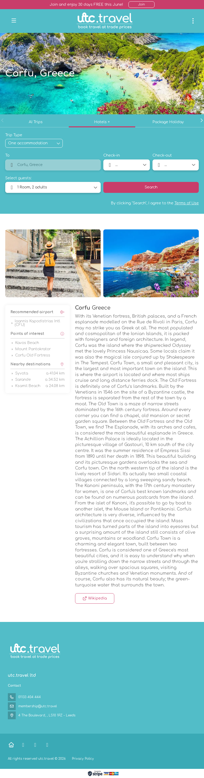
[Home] (11, 745)
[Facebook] (23, 745)
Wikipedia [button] (94, 598)
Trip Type (13, 135)
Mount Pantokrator (30, 349)
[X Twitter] (35, 745)
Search (151, 187)
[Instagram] (47, 745)
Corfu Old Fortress (30, 355)
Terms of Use (186, 203)
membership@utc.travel (37, 706)
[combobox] (53, 164)
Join (141, 4)
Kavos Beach (24, 343)
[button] (2, 120)
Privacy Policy (83, 759)
